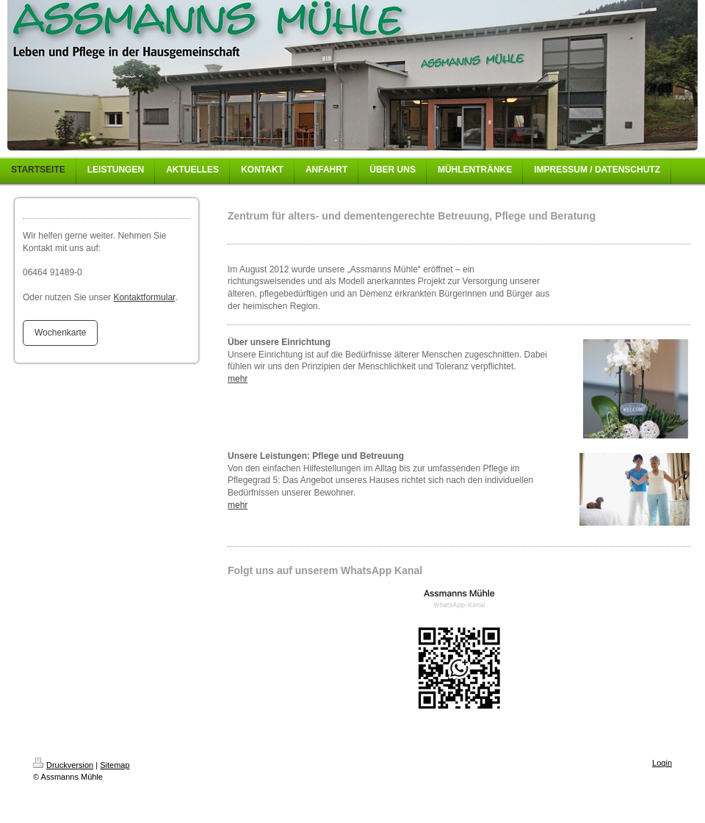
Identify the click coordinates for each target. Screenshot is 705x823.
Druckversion (63, 765)
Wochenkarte (60, 332)
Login (662, 762)
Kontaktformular (144, 297)
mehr (237, 379)
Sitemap (114, 765)
